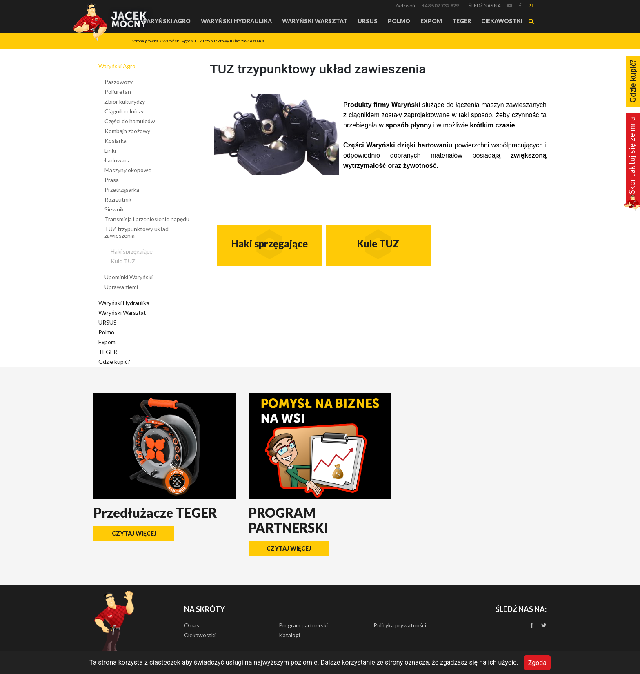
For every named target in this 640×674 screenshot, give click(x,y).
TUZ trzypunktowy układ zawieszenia (229, 40)
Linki (110, 150)
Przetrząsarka (121, 189)
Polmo (399, 21)
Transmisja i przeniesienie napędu (146, 219)
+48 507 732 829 (440, 5)
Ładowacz (117, 160)
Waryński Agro (166, 21)
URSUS (368, 21)
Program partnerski (303, 625)
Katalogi (289, 635)
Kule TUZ (123, 261)
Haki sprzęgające (132, 251)
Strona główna (145, 40)
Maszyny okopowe (127, 170)
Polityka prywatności (399, 625)
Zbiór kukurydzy (124, 101)
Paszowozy (118, 81)
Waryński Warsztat (314, 21)
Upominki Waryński (128, 277)
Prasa (111, 179)
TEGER (461, 21)
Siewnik (114, 209)
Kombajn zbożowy (127, 130)
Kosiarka (115, 140)
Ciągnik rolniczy (124, 111)
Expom (431, 21)
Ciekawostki (501, 21)
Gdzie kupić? (114, 361)
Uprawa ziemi (121, 286)
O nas (191, 625)
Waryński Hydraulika (236, 21)
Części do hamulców (129, 121)
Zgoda (537, 662)
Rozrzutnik (117, 199)
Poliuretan (117, 91)
